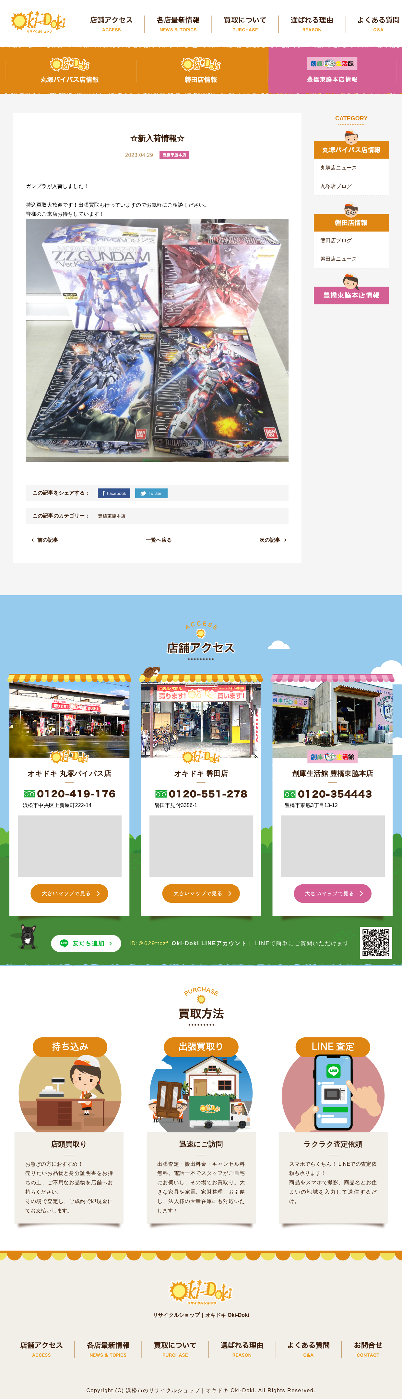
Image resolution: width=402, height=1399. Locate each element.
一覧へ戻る (159, 540)
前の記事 (47, 540)
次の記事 (269, 540)
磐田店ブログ (336, 240)
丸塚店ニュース (338, 167)
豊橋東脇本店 (111, 516)
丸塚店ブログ (336, 186)
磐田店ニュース (338, 259)
